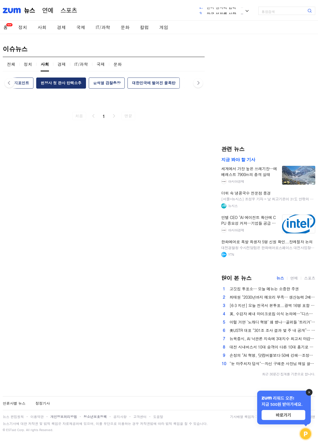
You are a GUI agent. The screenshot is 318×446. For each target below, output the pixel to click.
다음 (114, 116)
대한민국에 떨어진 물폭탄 (153, 83)
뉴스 (29, 10)
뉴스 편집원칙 (13, 416)
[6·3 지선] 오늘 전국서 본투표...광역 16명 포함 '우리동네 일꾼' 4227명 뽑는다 (272, 305)
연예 (47, 10)
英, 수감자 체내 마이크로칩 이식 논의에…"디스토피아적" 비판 (272, 313)
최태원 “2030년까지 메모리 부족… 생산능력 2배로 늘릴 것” (272, 297)
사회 (42, 27)
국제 (80, 27)
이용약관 (37, 416)
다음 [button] (198, 83)
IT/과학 (103, 27)
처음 (79, 115)
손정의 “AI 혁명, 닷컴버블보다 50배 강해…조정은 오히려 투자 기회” (272, 355)
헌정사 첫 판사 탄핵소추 (61, 83)
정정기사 (42, 403)
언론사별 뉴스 (14, 403)
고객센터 (140, 416)
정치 (22, 27)
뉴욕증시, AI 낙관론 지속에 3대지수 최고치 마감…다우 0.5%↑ (272, 338)
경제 (61, 27)
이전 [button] (9, 83)
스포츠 (69, 10)
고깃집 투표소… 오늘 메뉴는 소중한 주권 (264, 289)
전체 (11, 64)
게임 (163, 27)
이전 (93, 116)
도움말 (158, 416)
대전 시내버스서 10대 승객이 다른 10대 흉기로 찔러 (272, 347)
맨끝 (128, 115)
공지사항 (120, 416)
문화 (125, 27)
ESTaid (11, 430)
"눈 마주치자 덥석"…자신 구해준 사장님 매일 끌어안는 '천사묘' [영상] (272, 363)
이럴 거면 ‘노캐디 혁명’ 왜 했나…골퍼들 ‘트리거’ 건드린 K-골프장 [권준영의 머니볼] (272, 322)
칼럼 (144, 27)
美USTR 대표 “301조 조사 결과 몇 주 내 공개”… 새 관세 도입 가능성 (272, 330)
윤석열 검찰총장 (106, 83)
